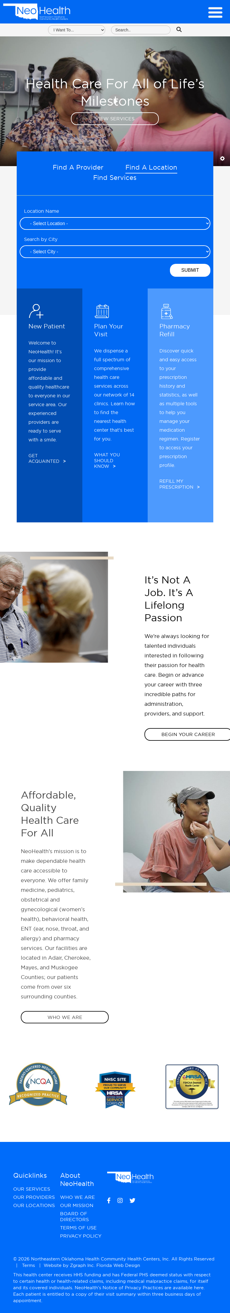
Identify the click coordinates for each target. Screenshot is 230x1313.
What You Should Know (107, 460)
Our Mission (76, 1205)
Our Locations (34, 1205)
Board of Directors (74, 1216)
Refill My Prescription (179, 484)
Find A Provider (78, 167)
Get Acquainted (47, 458)
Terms (28, 1265)
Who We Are (64, 1017)
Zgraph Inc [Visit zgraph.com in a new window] (82, 1265)
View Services (114, 118)
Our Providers (34, 1197)
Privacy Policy (80, 1236)
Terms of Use (78, 1228)
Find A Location (151, 167)
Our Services (31, 1189)
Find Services (115, 177)
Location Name (41, 211)
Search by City (40, 239)
